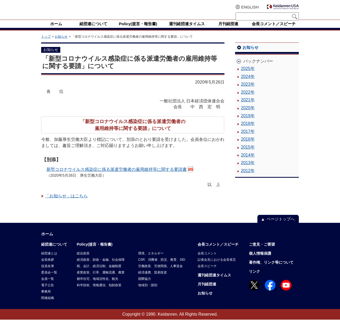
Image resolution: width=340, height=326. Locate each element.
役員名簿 (47, 272)
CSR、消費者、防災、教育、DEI (161, 266)
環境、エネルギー (151, 260)
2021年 (248, 106)
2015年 (248, 153)
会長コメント (207, 260)
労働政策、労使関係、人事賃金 (160, 272)
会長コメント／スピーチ (218, 251)
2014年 (248, 161)
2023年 (248, 90)
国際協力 (144, 285)
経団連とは (49, 260)
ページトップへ (281, 225)
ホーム (47, 240)
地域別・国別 (147, 291)
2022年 (248, 98)
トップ (46, 43)
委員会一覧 (49, 279)
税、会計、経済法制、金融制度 (99, 272)
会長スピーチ (207, 272)
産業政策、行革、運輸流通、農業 (101, 279)
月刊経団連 (207, 290)
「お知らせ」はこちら (66, 202)
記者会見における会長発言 (217, 266)
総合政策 (83, 260)
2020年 (248, 114)
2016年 (248, 145)
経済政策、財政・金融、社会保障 (101, 266)
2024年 (248, 83)
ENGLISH (250, 7)
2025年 (248, 75)
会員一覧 (47, 285)
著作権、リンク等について (271, 269)
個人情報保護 (260, 260)
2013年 (248, 169)
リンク (254, 278)
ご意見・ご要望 (262, 251)
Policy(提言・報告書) (95, 251)
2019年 (248, 122)
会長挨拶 (47, 266)
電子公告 (47, 291)
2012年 (248, 177)
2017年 (248, 138)
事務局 (46, 298)
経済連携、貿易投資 (152, 279)
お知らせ (61, 43)
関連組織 (47, 304)
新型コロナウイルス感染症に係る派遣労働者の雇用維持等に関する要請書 (116, 175)
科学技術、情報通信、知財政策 (99, 291)
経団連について (54, 251)
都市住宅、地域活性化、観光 (97, 285)
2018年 (248, 130)
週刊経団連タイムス (214, 281)
